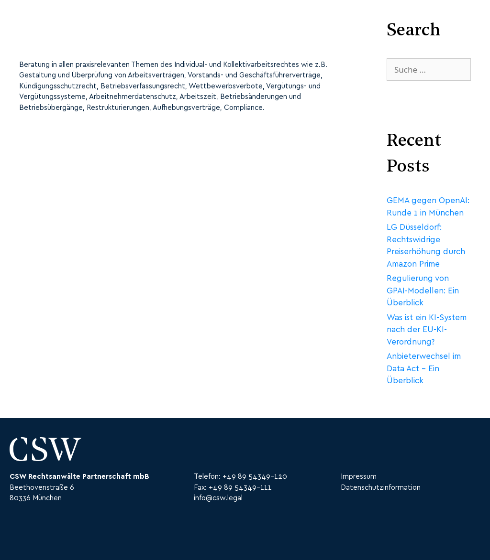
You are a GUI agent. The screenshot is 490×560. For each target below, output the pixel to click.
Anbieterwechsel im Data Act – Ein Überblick (424, 368)
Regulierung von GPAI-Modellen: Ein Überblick (423, 290)
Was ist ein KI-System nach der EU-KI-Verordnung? (427, 329)
